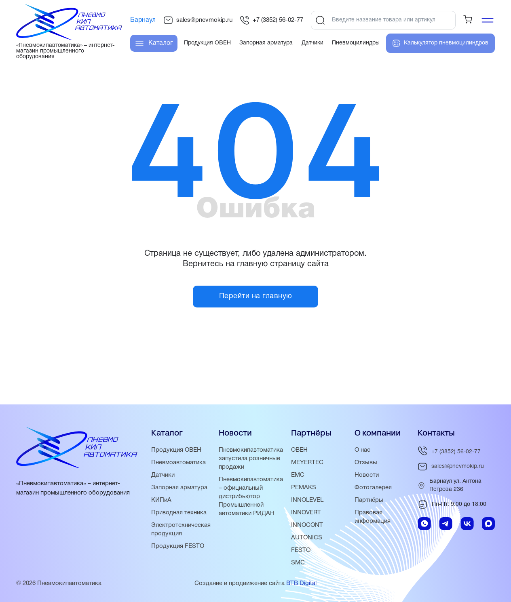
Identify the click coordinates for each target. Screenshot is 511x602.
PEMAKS (303, 487)
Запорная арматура (179, 487)
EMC (297, 475)
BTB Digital (301, 583)
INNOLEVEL (307, 500)
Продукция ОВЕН (176, 450)
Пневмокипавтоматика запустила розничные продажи (251, 458)
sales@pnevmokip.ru (197, 20)
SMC (298, 563)
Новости (367, 475)
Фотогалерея (373, 487)
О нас (362, 450)
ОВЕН (299, 450)
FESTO (300, 550)
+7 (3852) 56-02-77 (271, 20)
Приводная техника (179, 513)
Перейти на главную (255, 296)
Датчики (163, 475)
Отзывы (366, 462)
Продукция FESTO (177, 546)
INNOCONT (307, 525)
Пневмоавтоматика (178, 462)
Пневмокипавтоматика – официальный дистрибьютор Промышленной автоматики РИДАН (251, 496)
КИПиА (161, 500)
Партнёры (369, 500)
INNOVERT (306, 513)
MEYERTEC (307, 462)
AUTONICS (306, 538)
